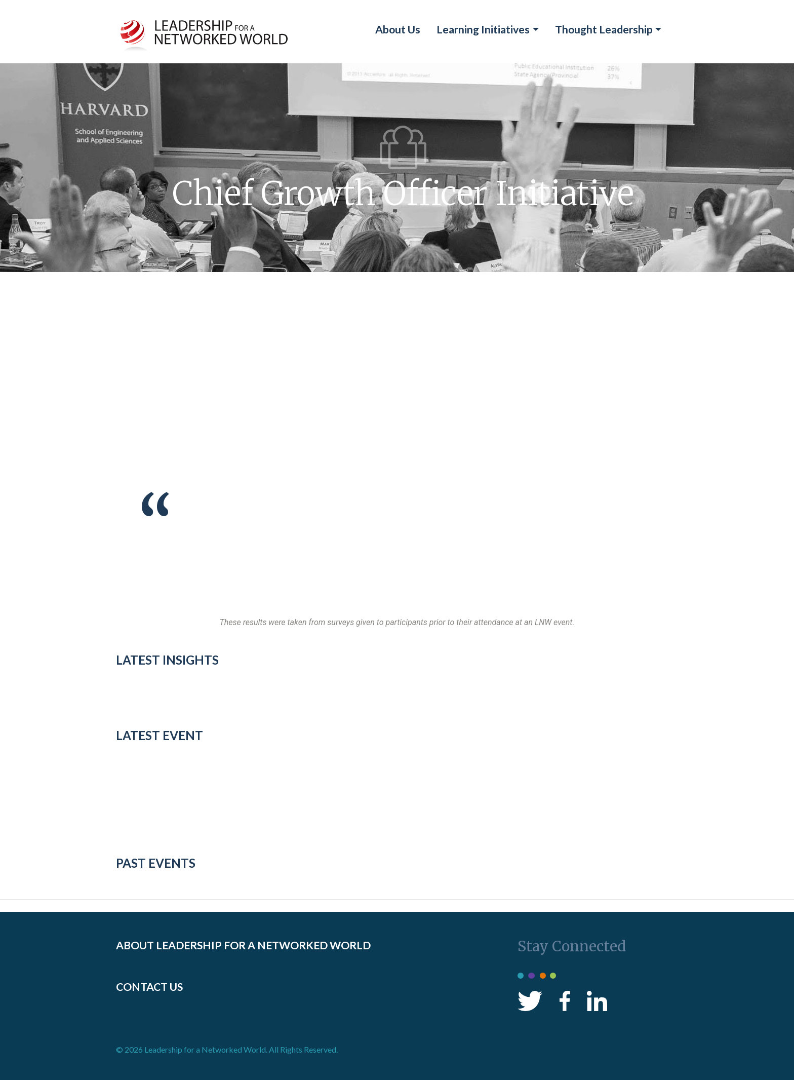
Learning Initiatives (483, 29)
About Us (397, 29)
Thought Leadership (604, 29)
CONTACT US (149, 986)
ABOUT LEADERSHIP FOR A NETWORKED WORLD (243, 945)
